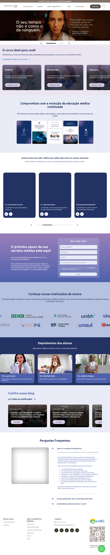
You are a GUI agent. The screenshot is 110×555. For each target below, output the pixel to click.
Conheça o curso (12, 85)
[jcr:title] (78, 247)
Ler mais (17, 422)
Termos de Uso (72, 269)
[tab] (51, 43)
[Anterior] (41, 43)
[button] (53, 429)
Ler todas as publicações (20, 399)
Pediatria (9, 70)
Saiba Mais (95, 6)
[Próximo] (69, 43)
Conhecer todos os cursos (14, 59)
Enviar (78, 274)
